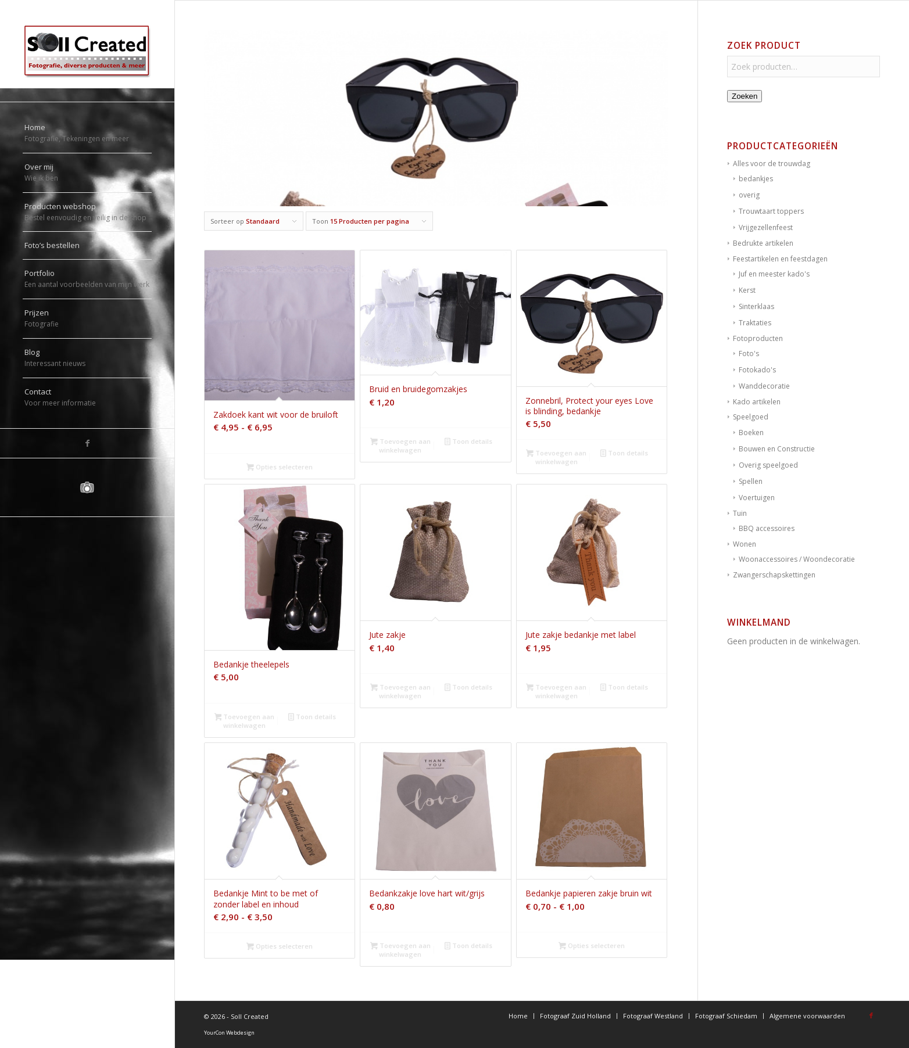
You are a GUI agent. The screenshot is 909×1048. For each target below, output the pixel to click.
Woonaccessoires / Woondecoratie (797, 559)
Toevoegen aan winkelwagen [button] (400, 445)
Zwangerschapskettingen (774, 575)
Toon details (468, 442)
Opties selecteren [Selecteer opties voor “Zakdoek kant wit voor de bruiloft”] (279, 467)
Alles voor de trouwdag (771, 163)
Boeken (751, 432)
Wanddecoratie (764, 386)
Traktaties (755, 323)
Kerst (747, 290)
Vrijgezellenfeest (766, 227)
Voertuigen (757, 498)
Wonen (744, 544)
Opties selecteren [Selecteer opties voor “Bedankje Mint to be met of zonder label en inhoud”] (279, 947)
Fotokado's (757, 370)
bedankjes (756, 179)
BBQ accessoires (767, 528)
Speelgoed (750, 417)
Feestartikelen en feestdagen (780, 259)
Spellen (751, 481)
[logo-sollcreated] (87, 50)
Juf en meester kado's (774, 274)
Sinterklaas (756, 306)
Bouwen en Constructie (777, 449)
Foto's (749, 353)
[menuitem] (87, 133)
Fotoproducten (758, 338)
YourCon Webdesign (229, 1032)
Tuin (740, 513)
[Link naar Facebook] (87, 443)
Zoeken (744, 96)
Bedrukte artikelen (763, 243)
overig (749, 195)
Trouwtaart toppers (771, 211)
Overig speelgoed (768, 465)
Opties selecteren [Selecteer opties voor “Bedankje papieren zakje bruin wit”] (592, 946)
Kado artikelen (757, 402)
